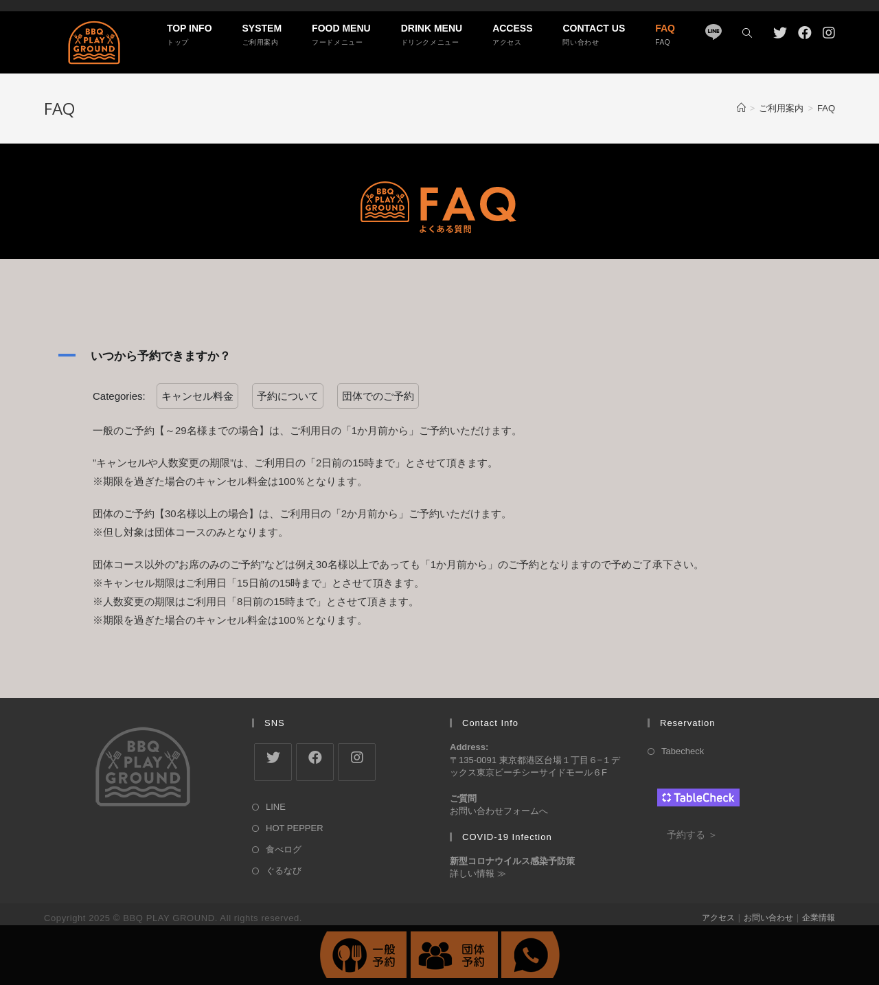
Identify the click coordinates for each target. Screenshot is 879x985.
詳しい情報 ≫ (478, 873)
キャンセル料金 (197, 396)
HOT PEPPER (294, 828)
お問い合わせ (768, 917)
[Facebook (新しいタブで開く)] (804, 33)
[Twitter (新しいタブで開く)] (780, 33)
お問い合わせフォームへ (499, 811)
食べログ (283, 849)
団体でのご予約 (378, 396)
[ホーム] (741, 108)
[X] (273, 762)
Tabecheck (682, 751)
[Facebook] (315, 762)
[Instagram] (357, 762)
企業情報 (818, 917)
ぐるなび (283, 870)
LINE (276, 807)
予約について (288, 396)
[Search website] (747, 34)
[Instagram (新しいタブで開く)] (829, 33)
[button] (439, 355)
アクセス (718, 917)
